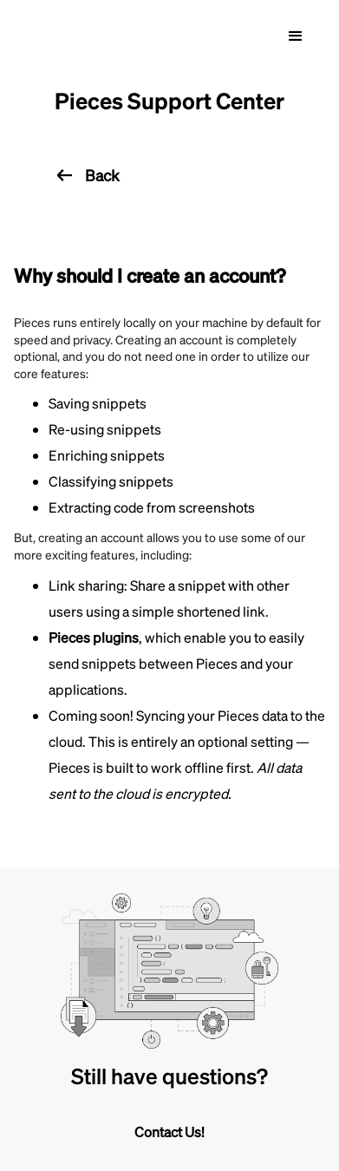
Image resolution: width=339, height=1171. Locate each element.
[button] (296, 36)
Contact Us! (169, 1131)
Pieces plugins (94, 637)
